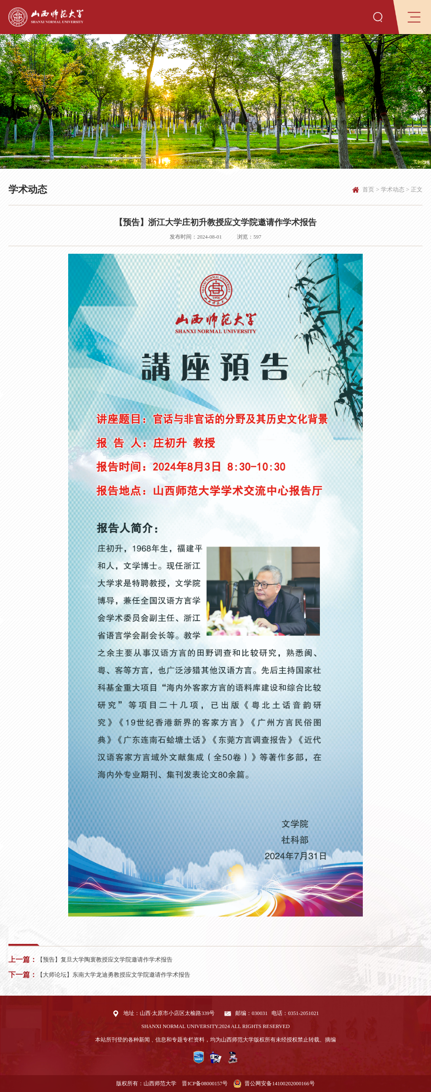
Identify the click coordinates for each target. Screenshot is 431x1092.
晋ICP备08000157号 (205, 1084)
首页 (368, 189)
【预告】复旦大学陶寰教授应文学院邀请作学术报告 (105, 959)
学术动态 (392, 189)
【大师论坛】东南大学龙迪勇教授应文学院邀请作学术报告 (113, 974)
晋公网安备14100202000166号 (279, 1084)
